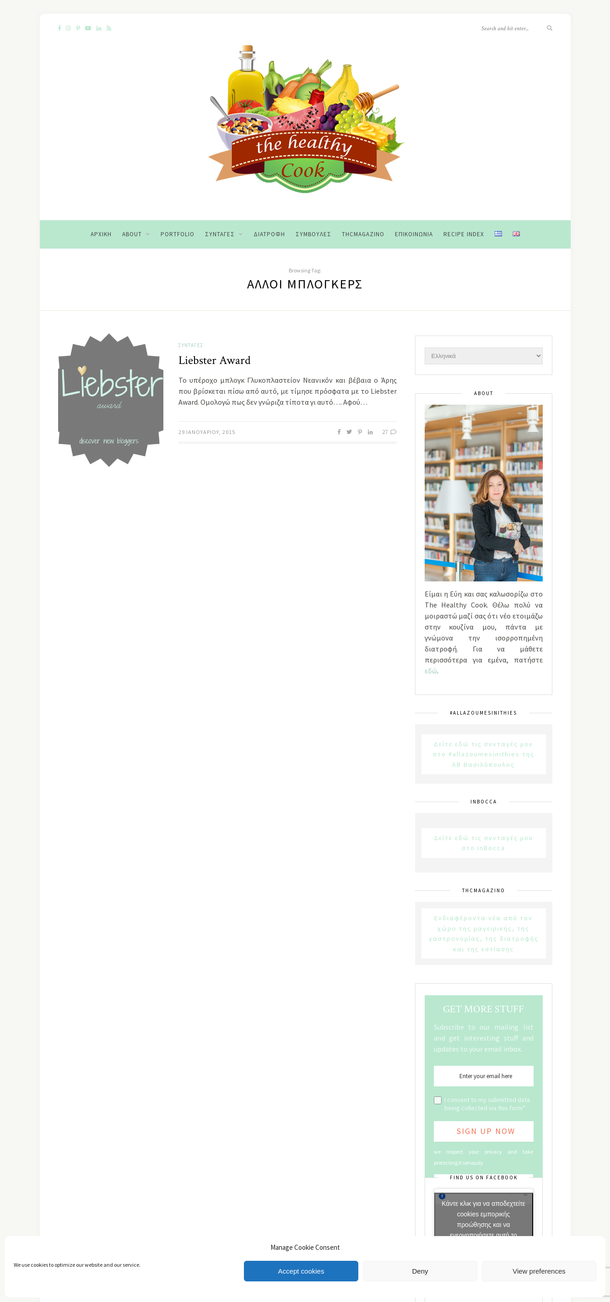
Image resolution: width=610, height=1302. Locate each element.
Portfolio (177, 234)
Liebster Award (214, 360)
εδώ (431, 670)
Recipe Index (463, 234)
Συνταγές (220, 234)
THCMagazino (363, 234)
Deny (420, 1271)
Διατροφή (269, 234)
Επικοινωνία (414, 234)
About (132, 234)
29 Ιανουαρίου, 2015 (206, 432)
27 (389, 432)
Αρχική (101, 234)
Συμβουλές (313, 234)
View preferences (539, 1271)
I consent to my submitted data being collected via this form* (487, 1104)
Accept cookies (301, 1271)
